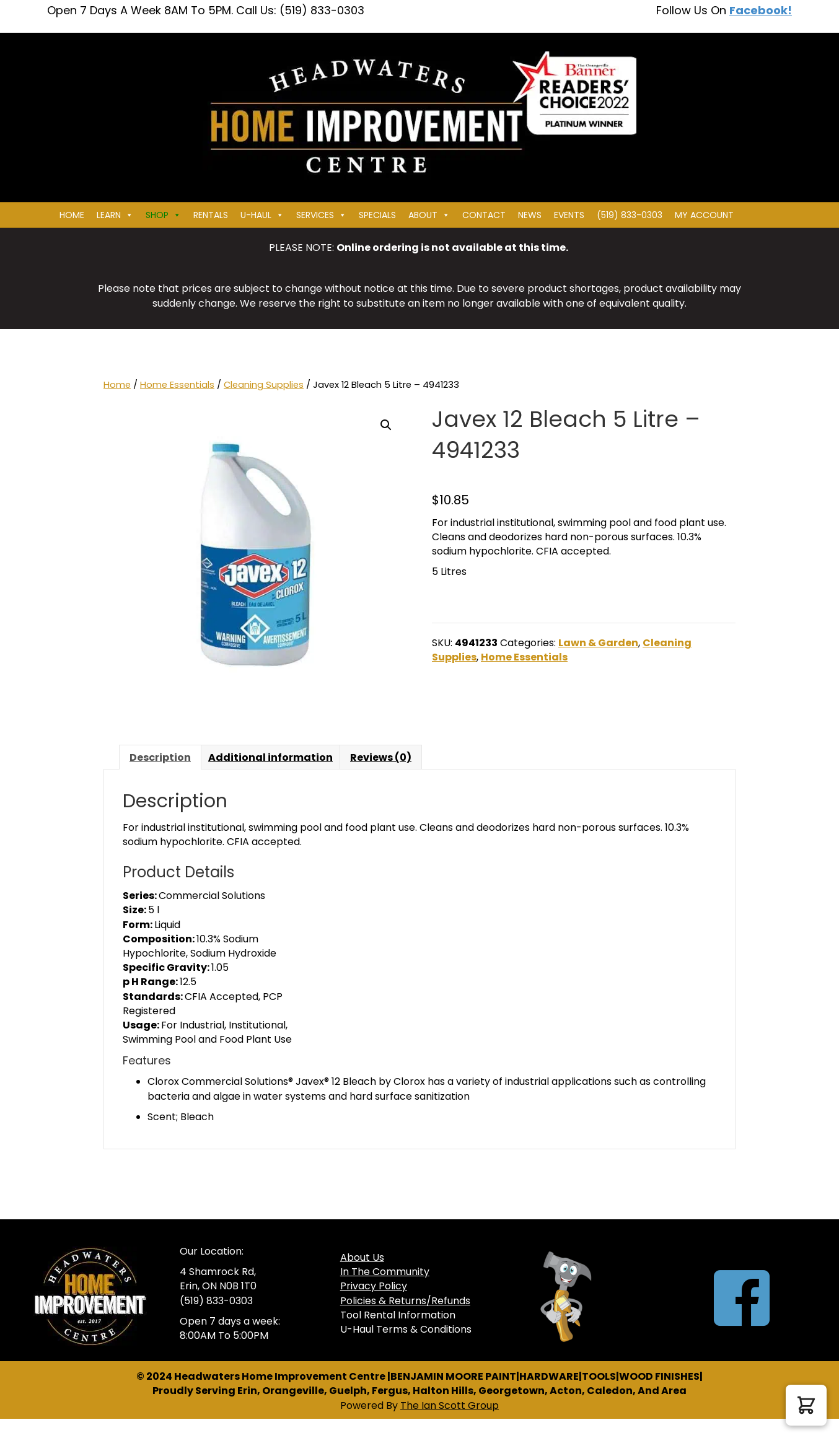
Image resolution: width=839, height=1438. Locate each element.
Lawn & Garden (598, 643)
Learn (115, 215)
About (429, 215)
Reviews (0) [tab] (380, 757)
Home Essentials (177, 385)
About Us (362, 1257)
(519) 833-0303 (629, 215)
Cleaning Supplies (264, 385)
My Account (704, 215)
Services (321, 215)
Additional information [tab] (270, 757)
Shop (163, 215)
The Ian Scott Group (449, 1405)
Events (569, 215)
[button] (386, 425)
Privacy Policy (373, 1286)
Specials (377, 215)
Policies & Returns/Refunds (405, 1301)
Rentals (210, 215)
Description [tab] (160, 757)
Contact (484, 215)
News (530, 215)
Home (71, 215)
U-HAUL (262, 215)
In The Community (384, 1272)
